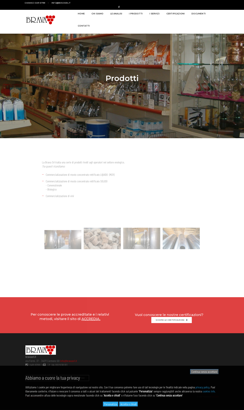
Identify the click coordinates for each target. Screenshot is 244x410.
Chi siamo (92, 12)
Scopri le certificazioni (171, 319)
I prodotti (130, 12)
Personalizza (110, 404)
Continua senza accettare (204, 371)
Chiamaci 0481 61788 (35, 3)
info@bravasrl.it (60, 3)
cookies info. (209, 391)
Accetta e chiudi (128, 404)
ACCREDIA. (91, 318)
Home (75, 12)
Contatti (213, 12)
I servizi (149, 12)
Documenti (193, 12)
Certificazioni (169, 12)
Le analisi (110, 12)
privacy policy (202, 387)
